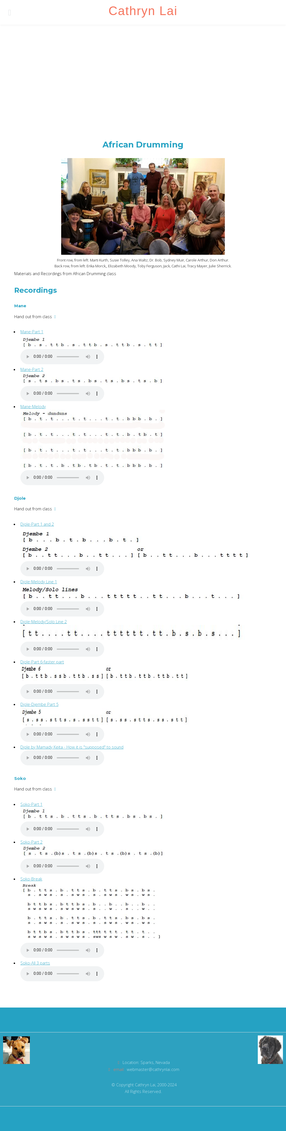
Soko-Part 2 (31, 842)
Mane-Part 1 (31, 331)
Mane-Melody (33, 406)
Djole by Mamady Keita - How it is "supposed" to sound (71, 747)
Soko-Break (31, 879)
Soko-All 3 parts (35, 963)
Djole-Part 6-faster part (42, 662)
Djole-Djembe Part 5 (39, 704)
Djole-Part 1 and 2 (37, 524)
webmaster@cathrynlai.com (153, 1069)
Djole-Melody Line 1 (38, 581)
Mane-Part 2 (31, 369)
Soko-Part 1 (31, 804)
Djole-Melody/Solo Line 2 (43, 621)
